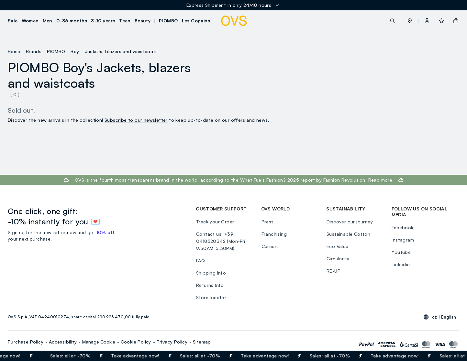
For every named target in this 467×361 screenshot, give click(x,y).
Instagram (403, 240)
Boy (75, 51)
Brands (33, 51)
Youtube (401, 252)
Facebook (402, 227)
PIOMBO (56, 51)
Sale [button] (13, 20)
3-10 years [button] (103, 20)
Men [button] (47, 20)
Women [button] (30, 20)
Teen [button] (125, 20)
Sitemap (202, 341)
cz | (444, 317)
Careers (270, 246)
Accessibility (63, 341)
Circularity (337, 258)
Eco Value (337, 246)
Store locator (211, 297)
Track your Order (215, 221)
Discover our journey (349, 221)
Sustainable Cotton (348, 234)
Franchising (273, 234)
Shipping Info (211, 273)
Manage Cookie (98, 341)
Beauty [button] (142, 20)
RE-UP (333, 271)
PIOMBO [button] (168, 20)
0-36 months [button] (71, 20)
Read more (380, 180)
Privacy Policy (172, 341)
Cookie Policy (136, 341)
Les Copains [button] (196, 20)
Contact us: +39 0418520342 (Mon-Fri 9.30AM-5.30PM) (220, 241)
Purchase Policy (25, 341)
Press (267, 221)
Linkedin (401, 264)
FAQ (200, 260)
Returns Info (210, 285)
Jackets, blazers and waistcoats (121, 51)
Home (14, 51)
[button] (409, 20)
